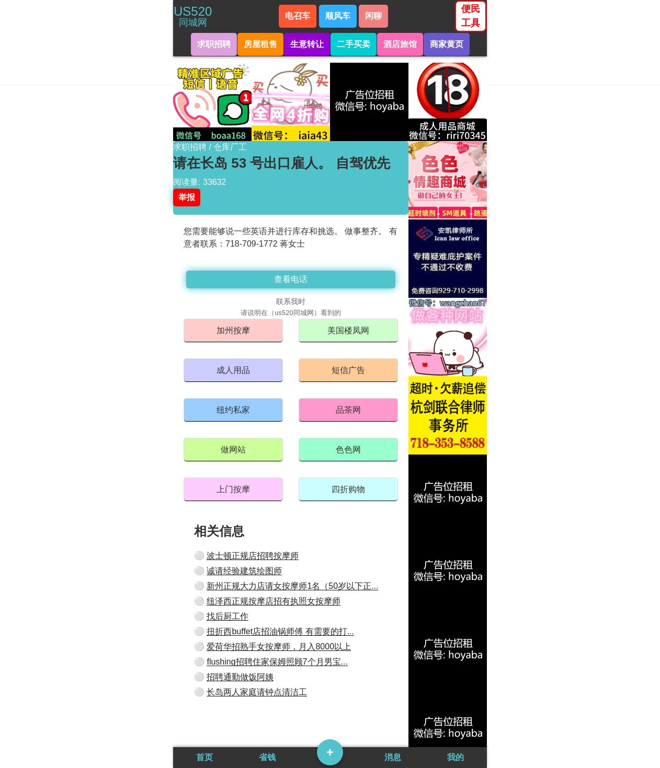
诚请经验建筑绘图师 (244, 570)
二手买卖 (353, 44)
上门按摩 (233, 489)
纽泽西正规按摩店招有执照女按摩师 (273, 601)
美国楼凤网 (348, 330)
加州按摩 (233, 330)
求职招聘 (214, 44)
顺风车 (337, 15)
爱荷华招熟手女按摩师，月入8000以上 (279, 646)
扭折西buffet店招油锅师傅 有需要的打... (280, 631)
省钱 (267, 757)
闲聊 (373, 15)
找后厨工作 (227, 616)
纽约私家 (233, 409)
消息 (392, 757)
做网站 (233, 449)
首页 (204, 757)
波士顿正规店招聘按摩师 (253, 555)
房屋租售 (260, 44)
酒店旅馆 (400, 44)
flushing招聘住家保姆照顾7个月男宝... (277, 661)
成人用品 (233, 370)
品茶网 (348, 409)
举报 (186, 197)
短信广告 (348, 370)
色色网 (348, 449)
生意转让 (307, 44)
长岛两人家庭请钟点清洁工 (257, 692)
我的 (455, 757)
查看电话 (291, 279)
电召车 (297, 15)
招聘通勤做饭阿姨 (240, 676)
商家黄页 (446, 44)
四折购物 (348, 489)
